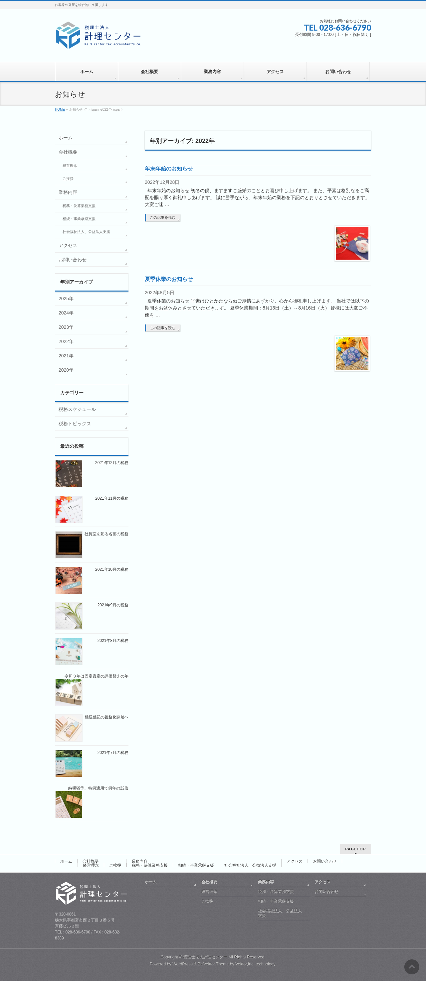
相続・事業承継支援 (79, 219)
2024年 (66, 312)
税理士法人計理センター (205, 957)
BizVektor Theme (213, 964)
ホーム (66, 137)
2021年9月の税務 (113, 605)
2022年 (66, 341)
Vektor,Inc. (245, 964)
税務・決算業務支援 (79, 206)
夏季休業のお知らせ (169, 279)
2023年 (66, 327)
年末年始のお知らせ (169, 169)
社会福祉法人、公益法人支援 (86, 232)
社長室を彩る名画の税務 (106, 534)
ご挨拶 (68, 179)
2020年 (66, 370)
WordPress (182, 964)
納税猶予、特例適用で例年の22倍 (98, 788)
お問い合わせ (73, 259)
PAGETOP (355, 849)
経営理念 (70, 166)
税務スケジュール (77, 409)
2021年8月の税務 (113, 640)
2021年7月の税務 (113, 752)
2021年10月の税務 (111, 569)
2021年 (66, 355)
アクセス (68, 245)
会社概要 (68, 152)
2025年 (66, 298)
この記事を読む (162, 217)
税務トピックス (75, 423)
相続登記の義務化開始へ (106, 717)
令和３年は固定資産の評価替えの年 (96, 676)
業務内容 (68, 192)
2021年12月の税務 (111, 462)
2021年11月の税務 (111, 498)
